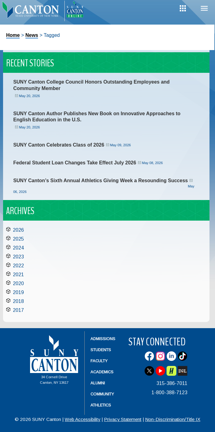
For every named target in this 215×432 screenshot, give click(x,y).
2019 (18, 292)
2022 (18, 265)
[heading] (32, 11)
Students (100, 350)
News (31, 35)
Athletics (100, 405)
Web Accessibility (82, 419)
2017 (18, 310)
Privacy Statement (122, 419)
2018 (18, 301)
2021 (18, 274)
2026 (18, 230)
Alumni (97, 383)
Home (13, 35)
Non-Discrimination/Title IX (172, 419)
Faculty (99, 361)
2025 (18, 239)
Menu (204, 8)
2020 (18, 283)
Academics (101, 372)
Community (102, 394)
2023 (18, 256)
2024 (18, 247)
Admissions (102, 338)
